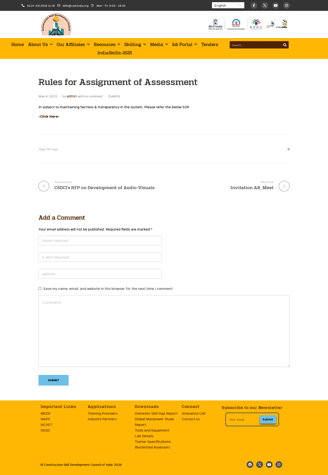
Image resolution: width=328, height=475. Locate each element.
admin (72, 96)
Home (17, 44)
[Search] (285, 44)
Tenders (209, 44)
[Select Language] (228, 5)
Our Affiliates (73, 44)
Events (114, 96)
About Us (40, 44)
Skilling (135, 44)
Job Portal (184, 44)
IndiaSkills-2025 (114, 52)
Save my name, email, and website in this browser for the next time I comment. (108, 288)
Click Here (49, 116)
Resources (107, 44)
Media (159, 44)
